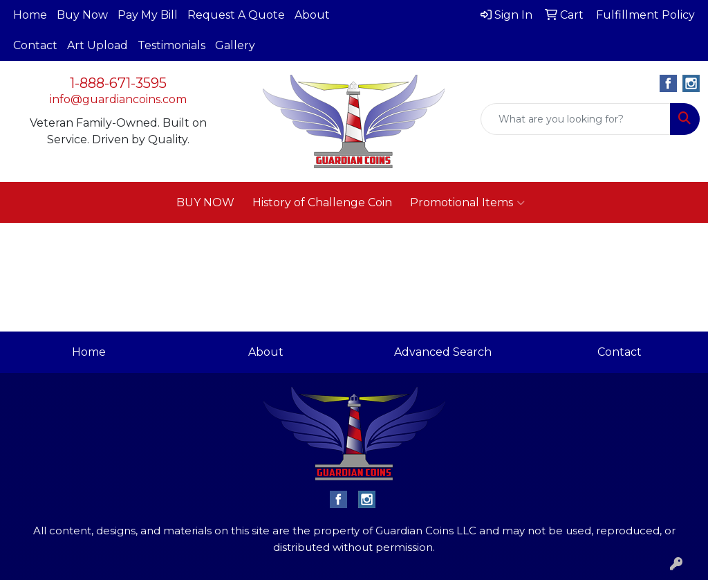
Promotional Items (467, 202)
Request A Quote (236, 14)
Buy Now (82, 14)
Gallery (235, 45)
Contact (35, 45)
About (312, 14)
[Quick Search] (576, 119)
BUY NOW (205, 202)
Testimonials (171, 45)
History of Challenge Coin (322, 202)
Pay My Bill (148, 14)
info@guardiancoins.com (118, 99)
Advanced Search (443, 352)
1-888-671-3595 (118, 83)
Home (30, 14)
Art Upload (97, 45)
